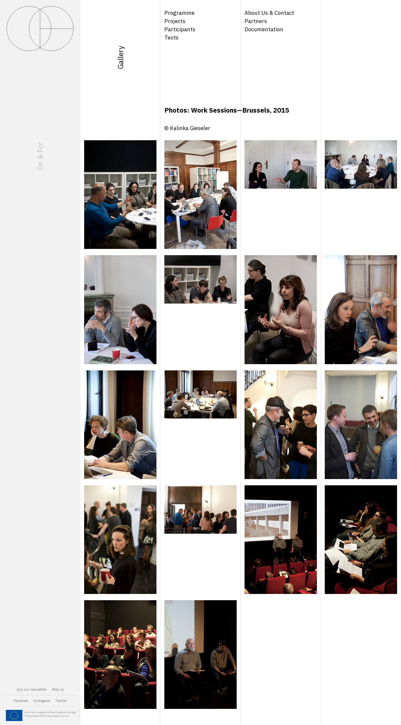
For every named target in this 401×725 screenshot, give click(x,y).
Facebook (20, 700)
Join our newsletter (31, 689)
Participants (179, 29)
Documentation (264, 29)
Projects (174, 21)
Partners (256, 21)
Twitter (61, 700)
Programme (179, 12)
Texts (171, 37)
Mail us (58, 689)
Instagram (41, 700)
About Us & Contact (269, 12)
